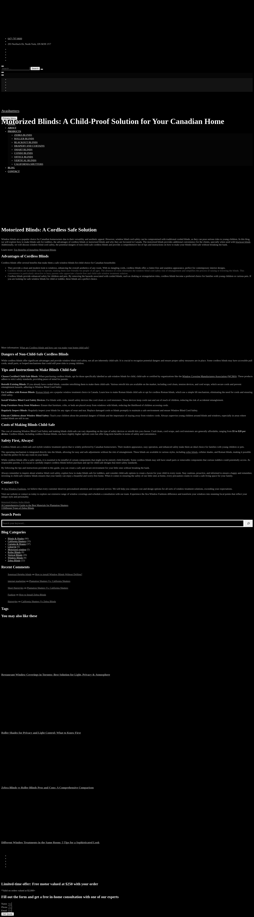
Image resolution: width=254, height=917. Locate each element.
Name (4, 903)
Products (14, 131)
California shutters (28, 164)
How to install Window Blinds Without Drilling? (58, 574)
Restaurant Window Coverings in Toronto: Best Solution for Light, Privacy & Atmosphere (55, 674)
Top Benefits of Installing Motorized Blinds (35, 250)
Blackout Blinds (26, 142)
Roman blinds (43, 392)
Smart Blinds (23, 149)
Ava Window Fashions (15, 489)
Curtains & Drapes (17, 544)
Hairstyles (13, 601)
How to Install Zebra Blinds (32, 594)
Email (4, 910)
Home (11, 124)
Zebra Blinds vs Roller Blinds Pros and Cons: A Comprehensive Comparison (47, 787)
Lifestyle (12, 546)
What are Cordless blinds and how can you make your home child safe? (54, 347)
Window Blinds (15, 557)
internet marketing (16, 581)
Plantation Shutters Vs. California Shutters (49, 581)
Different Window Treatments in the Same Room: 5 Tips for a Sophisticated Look (50, 842)
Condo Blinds (23, 153)
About (12, 128)
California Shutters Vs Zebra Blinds (38, 601)
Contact (14, 171)
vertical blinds (25, 160)
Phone (4, 907)
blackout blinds (243, 242)
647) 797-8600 (15, 38)
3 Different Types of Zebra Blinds (17, 508)
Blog (11, 167)
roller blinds (192, 452)
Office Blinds (23, 157)
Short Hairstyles (15, 588)
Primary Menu (9, 118)
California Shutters (17, 541)
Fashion (11, 594)
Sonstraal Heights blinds (19, 574)
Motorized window (9, 502)
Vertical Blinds (15, 555)
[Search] (248, 523)
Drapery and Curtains (29, 146)
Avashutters (10, 111)
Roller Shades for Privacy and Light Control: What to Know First (41, 732)
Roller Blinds (24, 138)
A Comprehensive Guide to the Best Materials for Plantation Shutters (34, 505)
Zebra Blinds (23, 135)
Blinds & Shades (16, 538)
